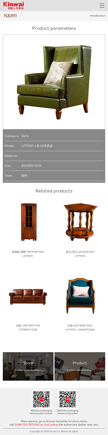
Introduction (97, 16)
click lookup (51, 424)
